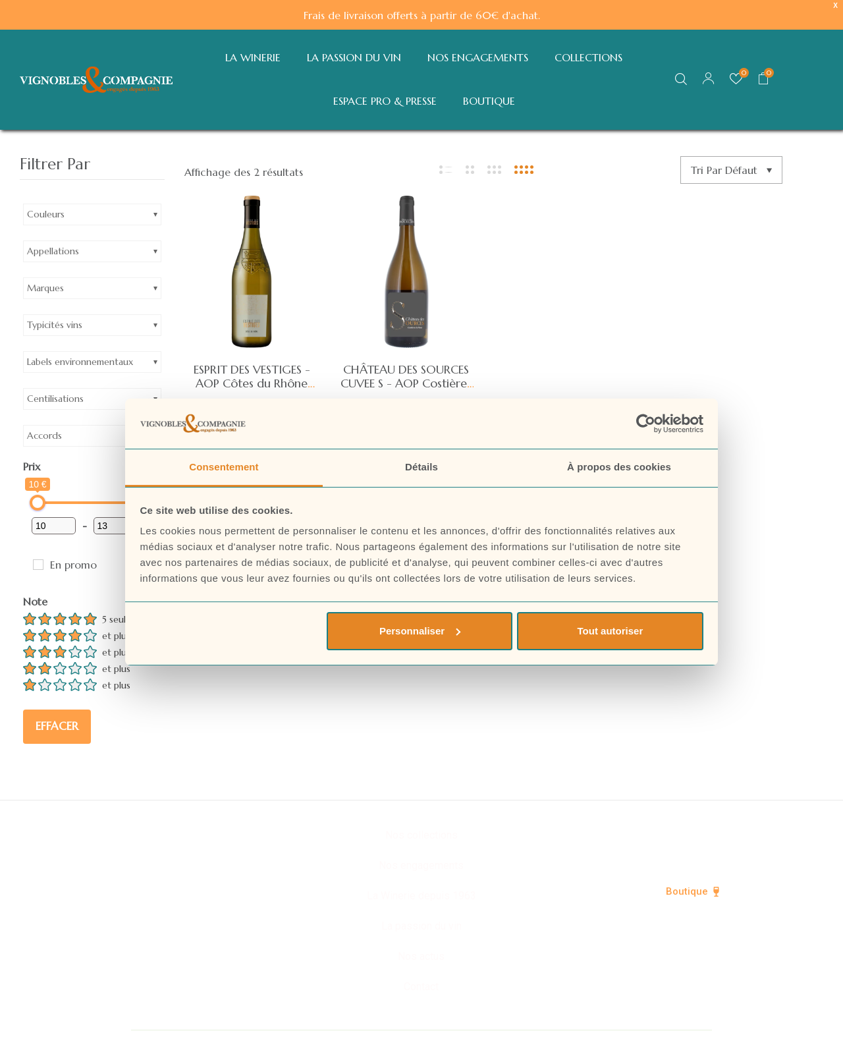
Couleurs (46, 214)
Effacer (57, 726)
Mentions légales (555, 1045)
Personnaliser (419, 630)
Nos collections (421, 835)
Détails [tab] (421, 466)
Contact (421, 986)
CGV (633, 1045)
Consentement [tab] (223, 466)
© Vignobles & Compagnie (264, 1045)
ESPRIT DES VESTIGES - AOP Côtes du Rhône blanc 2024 (252, 383)
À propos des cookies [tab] (619, 466)
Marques (45, 288)
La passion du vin (421, 926)
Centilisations (55, 399)
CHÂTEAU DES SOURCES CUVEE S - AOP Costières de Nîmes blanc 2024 (406, 383)
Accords (44, 435)
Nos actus (421, 956)
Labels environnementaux (80, 362)
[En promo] (38, 564)
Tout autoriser (610, 630)
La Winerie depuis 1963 (421, 895)
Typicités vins (54, 325)
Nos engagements (421, 865)
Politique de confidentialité (421, 1045)
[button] (764, 79)
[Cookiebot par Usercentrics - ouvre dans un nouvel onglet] (645, 424)
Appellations (53, 251)
